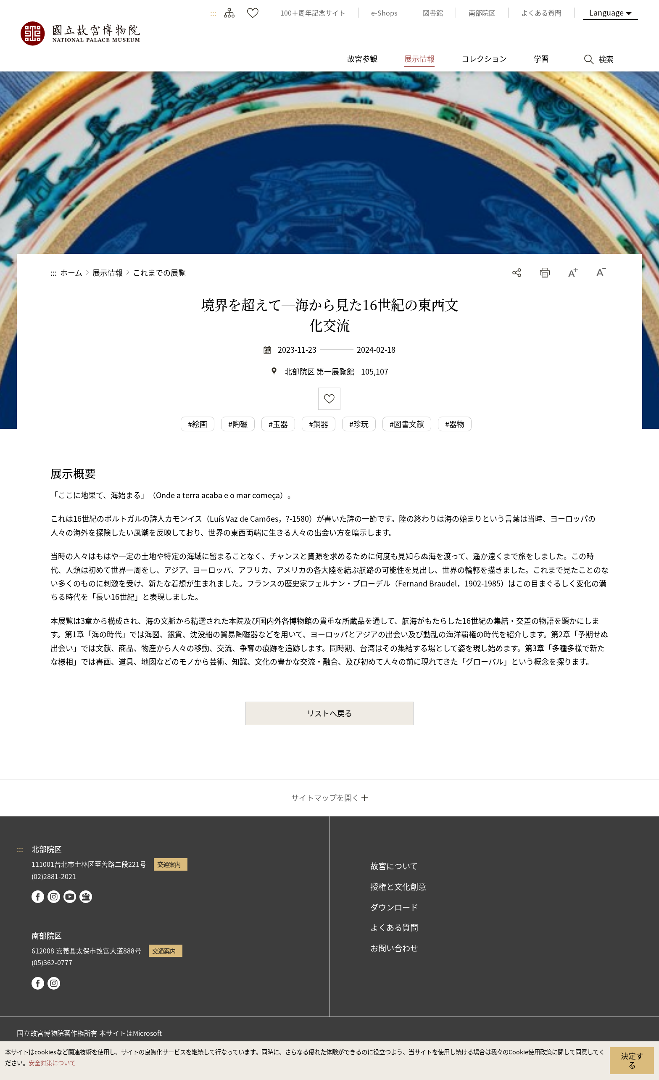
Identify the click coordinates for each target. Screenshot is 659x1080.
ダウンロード (394, 907)
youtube (69, 896)
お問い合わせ (394, 948)
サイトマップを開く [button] (325, 797)
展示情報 (107, 272)
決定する (632, 1060)
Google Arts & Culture (85, 896)
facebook (38, 896)
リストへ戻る (329, 713)
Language (606, 12)
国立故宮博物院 (80, 33)
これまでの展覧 (159, 272)
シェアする (516, 272)
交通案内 (169, 864)
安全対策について (52, 1062)
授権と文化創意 (398, 887)
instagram (53, 896)
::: (213, 12)
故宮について (394, 866)
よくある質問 (394, 927)
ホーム (71, 272)
